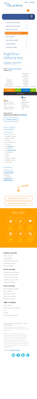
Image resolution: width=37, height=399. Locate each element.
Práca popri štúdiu (8, 266)
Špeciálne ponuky (16, 44)
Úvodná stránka (7, 62)
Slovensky (32, 2)
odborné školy (7, 178)
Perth (10, 70)
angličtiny (10, 146)
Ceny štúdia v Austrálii (16, 40)
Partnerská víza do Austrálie (11, 275)
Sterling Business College (14, 69)
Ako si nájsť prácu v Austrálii (11, 289)
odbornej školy (12, 150)
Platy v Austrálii (8, 291)
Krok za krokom (16, 36)
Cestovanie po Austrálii (10, 296)
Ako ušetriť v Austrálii (9, 299)
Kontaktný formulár (16, 47)
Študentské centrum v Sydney (12, 308)
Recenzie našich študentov (11, 315)
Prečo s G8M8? (7, 305)
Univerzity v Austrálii (16, 29)
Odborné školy (7, 261)
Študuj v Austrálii (8, 256)
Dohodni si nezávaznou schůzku (19, 203)
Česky (26, 2)
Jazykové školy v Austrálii (16, 22)
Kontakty (6, 313)
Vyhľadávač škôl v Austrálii (16, 33)
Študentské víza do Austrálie (11, 272)
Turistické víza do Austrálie (11, 280)
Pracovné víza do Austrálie (11, 277)
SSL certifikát (22, 360)
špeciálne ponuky (9, 172)
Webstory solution (15, 350)
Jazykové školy (8, 258)
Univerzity (15, 261)
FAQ (5, 310)
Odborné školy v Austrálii (16, 26)
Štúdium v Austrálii (17, 62)
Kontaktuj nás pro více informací (19, 198)
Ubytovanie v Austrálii (9, 294)
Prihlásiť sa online (11, 119)
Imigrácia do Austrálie (9, 282)
